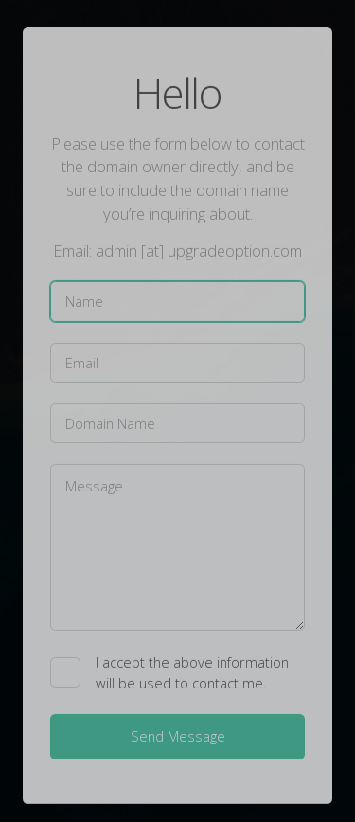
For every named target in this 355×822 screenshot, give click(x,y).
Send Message (178, 736)
